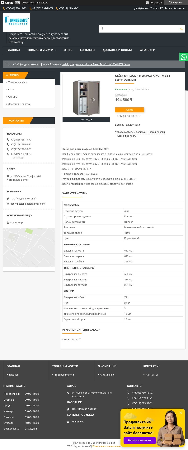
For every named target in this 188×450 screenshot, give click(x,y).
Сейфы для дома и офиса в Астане (37, 64)
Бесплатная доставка (127, 124)
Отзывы (12, 96)
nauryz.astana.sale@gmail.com (28, 203)
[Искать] (181, 29)
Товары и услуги (40, 49)
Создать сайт (29, 2)
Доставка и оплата (117, 49)
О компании (107, 374)
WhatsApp (147, 49)
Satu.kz (111, 443)
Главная (13, 49)
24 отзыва (156, 2)
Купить (129, 109)
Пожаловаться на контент (106, 446)
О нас (68, 49)
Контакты (87, 49)
